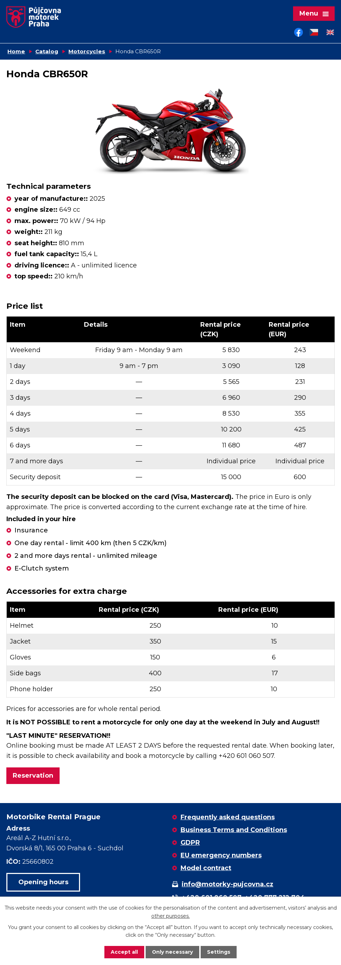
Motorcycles (86, 52)
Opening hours (43, 883)
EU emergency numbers (221, 856)
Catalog (46, 52)
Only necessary (172, 952)
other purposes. (170, 915)
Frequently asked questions (228, 818)
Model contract (206, 869)
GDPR (190, 843)
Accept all (124, 952)
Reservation (33, 776)
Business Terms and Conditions (234, 830)
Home (16, 52)
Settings (219, 952)
